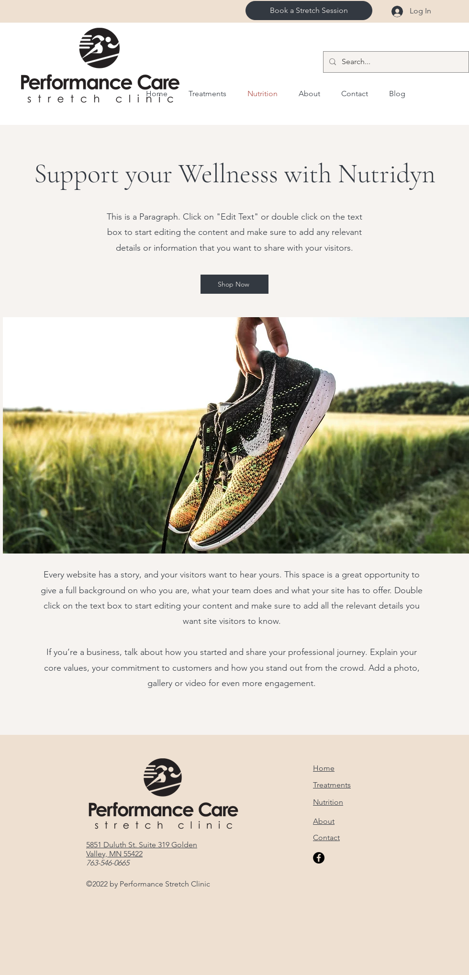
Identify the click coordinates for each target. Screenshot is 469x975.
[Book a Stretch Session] (309, 10)
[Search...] (395, 62)
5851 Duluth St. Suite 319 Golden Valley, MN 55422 (141, 849)
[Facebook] (318, 858)
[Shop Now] (234, 284)
